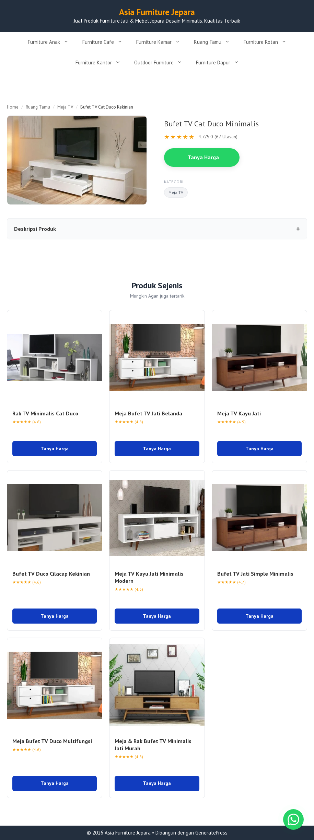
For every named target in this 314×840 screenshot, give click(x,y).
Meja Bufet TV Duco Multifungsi (52, 741)
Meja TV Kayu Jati (239, 413)
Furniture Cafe (105, 42)
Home (13, 107)
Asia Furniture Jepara (157, 12)
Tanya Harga (203, 157)
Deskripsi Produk (35, 228)
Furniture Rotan (268, 42)
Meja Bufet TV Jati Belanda (148, 413)
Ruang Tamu (215, 42)
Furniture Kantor (101, 62)
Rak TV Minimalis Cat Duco (45, 413)
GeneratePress (211, 832)
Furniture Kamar (161, 42)
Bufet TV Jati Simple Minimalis (255, 573)
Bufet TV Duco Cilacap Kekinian (51, 573)
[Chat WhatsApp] (293, 819)
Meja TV (65, 107)
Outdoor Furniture (161, 62)
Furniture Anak (51, 42)
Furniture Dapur (221, 62)
